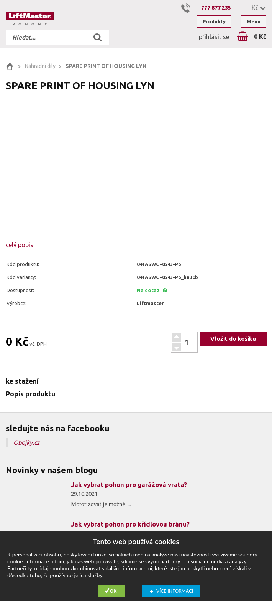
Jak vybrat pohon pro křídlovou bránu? (130, 524)
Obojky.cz (26, 442)
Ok (113, 591)
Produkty (214, 21)
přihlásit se (214, 36)
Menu (254, 21)
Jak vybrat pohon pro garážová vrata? (129, 484)
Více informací (174, 591)
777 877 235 (216, 8)
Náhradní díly (40, 66)
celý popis (19, 244)
